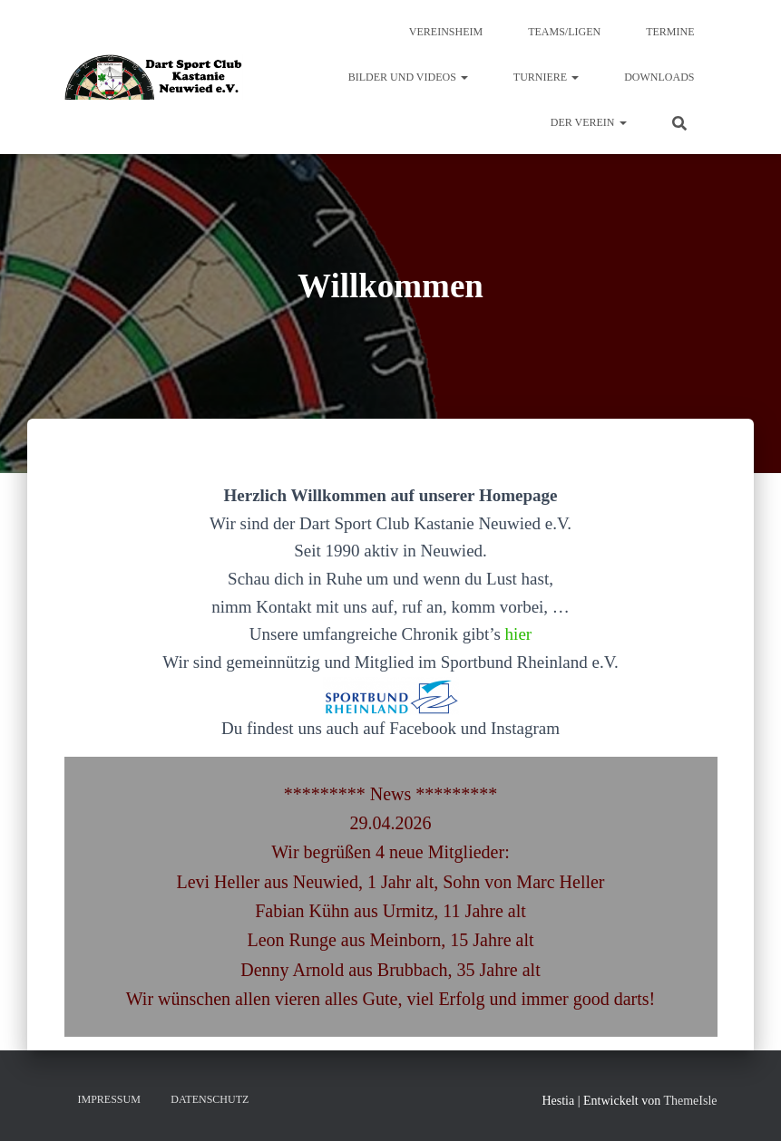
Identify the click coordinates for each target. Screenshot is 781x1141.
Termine (670, 31)
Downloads (659, 77)
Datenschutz (210, 1099)
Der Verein (589, 122)
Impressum (109, 1099)
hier (518, 633)
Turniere (546, 77)
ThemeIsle (690, 1100)
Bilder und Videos (408, 77)
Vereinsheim (446, 31)
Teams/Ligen (564, 31)
